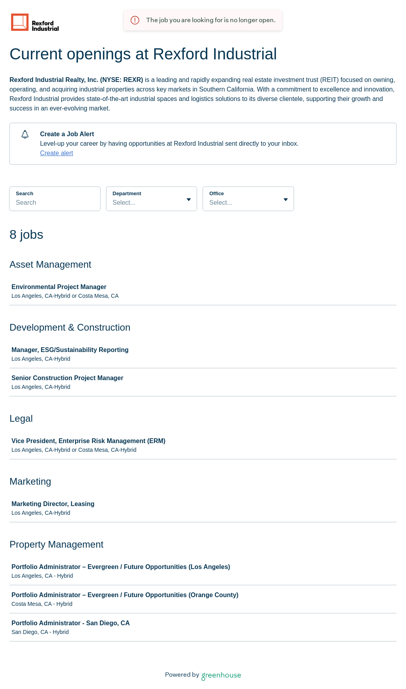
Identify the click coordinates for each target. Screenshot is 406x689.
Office (216, 193)
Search (24, 193)
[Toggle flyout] (189, 199)
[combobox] (113, 202)
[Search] (54, 204)
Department (127, 193)
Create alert (56, 153)
